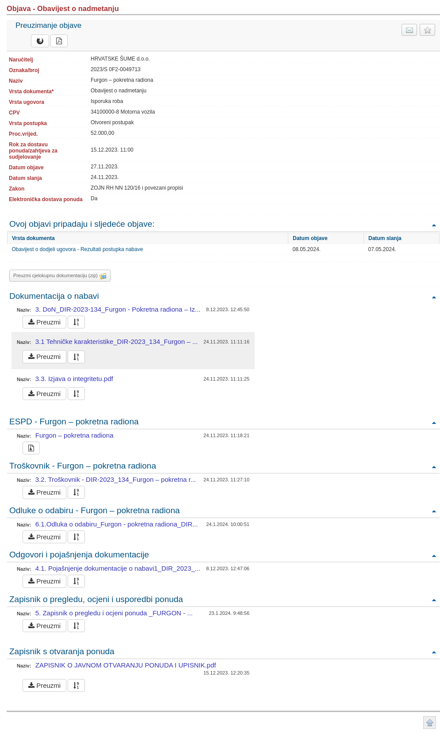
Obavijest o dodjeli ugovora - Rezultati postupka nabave (77, 249)
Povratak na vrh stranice (429, 722)
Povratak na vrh (434, 224)
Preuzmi (44, 322)
